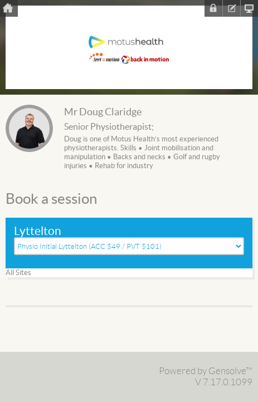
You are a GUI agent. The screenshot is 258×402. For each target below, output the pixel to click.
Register (231, 8)
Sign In (213, 8)
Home (9, 8)
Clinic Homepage (249, 8)
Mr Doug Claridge (103, 112)
